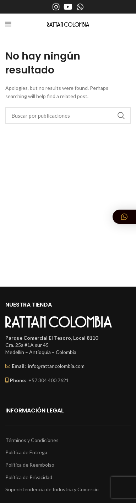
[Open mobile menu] (8, 24)
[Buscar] (68, 115)
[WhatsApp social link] (80, 7)
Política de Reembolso (29, 465)
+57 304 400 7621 (48, 380)
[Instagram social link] (55, 7)
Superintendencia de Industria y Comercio (52, 489)
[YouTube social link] (68, 7)
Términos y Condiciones (32, 440)
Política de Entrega (26, 452)
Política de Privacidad (28, 477)
